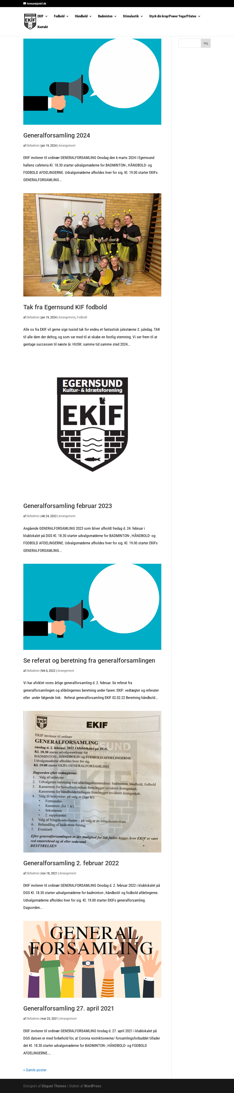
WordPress (92, 1086)
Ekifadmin (33, 145)
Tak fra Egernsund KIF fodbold (65, 307)
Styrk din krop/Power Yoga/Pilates (172, 16)
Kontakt (42, 27)
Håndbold (81, 16)
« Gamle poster (34, 1070)
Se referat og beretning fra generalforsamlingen (89, 660)
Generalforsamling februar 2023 (67, 506)
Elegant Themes (54, 1086)
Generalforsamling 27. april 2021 (68, 1008)
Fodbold (59, 16)
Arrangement (67, 145)
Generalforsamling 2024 (56, 135)
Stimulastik (131, 16)
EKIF (40, 16)
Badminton (105, 16)
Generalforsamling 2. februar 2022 (71, 863)
